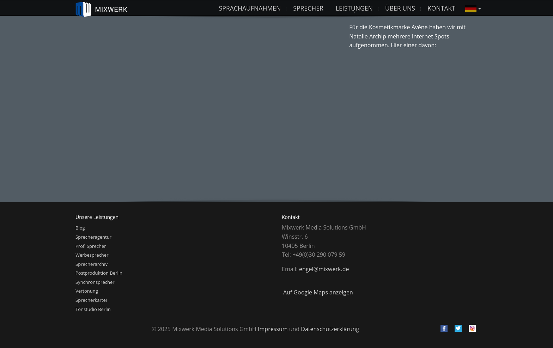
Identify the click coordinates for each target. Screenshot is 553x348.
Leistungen (354, 8)
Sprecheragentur (93, 237)
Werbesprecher (91, 255)
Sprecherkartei (91, 300)
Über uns (400, 8)
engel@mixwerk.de (324, 269)
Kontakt (441, 8)
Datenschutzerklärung (330, 329)
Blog (80, 228)
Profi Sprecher (90, 246)
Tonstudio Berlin (93, 309)
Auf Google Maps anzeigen (318, 292)
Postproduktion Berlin (98, 273)
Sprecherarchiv (91, 264)
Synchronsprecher (95, 282)
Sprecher (308, 8)
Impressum (272, 329)
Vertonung (86, 291)
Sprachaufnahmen (250, 8)
